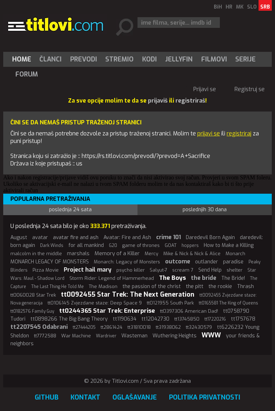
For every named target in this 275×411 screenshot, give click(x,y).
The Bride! (233, 278)
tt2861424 (111, 327)
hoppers (190, 245)
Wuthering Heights (175, 335)
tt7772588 (45, 336)
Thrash (245, 286)
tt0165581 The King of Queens (228, 303)
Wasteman (134, 335)
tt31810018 (139, 327)
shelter (234, 270)
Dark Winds (51, 245)
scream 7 (182, 270)
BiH (218, 7)
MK (239, 7)
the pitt (194, 286)
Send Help (210, 270)
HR (229, 7)
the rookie (220, 286)
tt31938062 (168, 327)
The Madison (103, 286)
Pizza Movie (46, 270)
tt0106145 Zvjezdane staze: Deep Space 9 (95, 303)
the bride (203, 278)
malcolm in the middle (36, 254)
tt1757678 (243, 319)
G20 (113, 245)
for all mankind (86, 245)
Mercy (151, 254)
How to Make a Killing (229, 245)
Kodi (149, 59)
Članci (50, 59)
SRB (265, 7)
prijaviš (158, 100)
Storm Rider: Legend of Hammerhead (111, 278)
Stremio (119, 59)
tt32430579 (199, 327)
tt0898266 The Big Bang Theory (69, 319)
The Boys (172, 278)
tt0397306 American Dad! (189, 311)
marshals (78, 253)
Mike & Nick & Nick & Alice (192, 254)
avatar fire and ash (75, 237)
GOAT (171, 245)
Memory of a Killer (117, 253)
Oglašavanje (134, 397)
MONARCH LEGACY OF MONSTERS (49, 261)
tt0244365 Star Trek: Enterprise (107, 311)
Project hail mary (87, 269)
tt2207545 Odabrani (39, 327)
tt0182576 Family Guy (32, 311)
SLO (252, 7)
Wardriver (106, 336)
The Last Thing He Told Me (57, 286)
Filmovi (214, 59)
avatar (40, 237)
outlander (206, 261)
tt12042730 (155, 319)
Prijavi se (204, 89)
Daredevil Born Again (210, 237)
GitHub (46, 397)
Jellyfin (179, 59)
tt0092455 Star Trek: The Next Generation (127, 294)
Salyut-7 (158, 270)
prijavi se (208, 133)
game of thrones (141, 245)
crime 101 (168, 237)
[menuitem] (23, 59)
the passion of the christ (151, 286)
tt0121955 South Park (170, 303)
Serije (245, 59)
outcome (177, 261)
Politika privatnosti (204, 397)
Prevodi (83, 59)
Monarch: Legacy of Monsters (127, 262)
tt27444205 (84, 327)
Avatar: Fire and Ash (127, 237)
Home (21, 59)
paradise (233, 261)
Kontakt (85, 397)
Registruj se (250, 89)
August (18, 237)
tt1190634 (124, 319)
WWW (211, 335)
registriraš (190, 100)
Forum (26, 74)
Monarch (235, 254)
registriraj (239, 133)
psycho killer (130, 270)
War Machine (76, 336)
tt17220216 (215, 319)
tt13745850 (186, 319)
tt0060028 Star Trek (33, 295)
